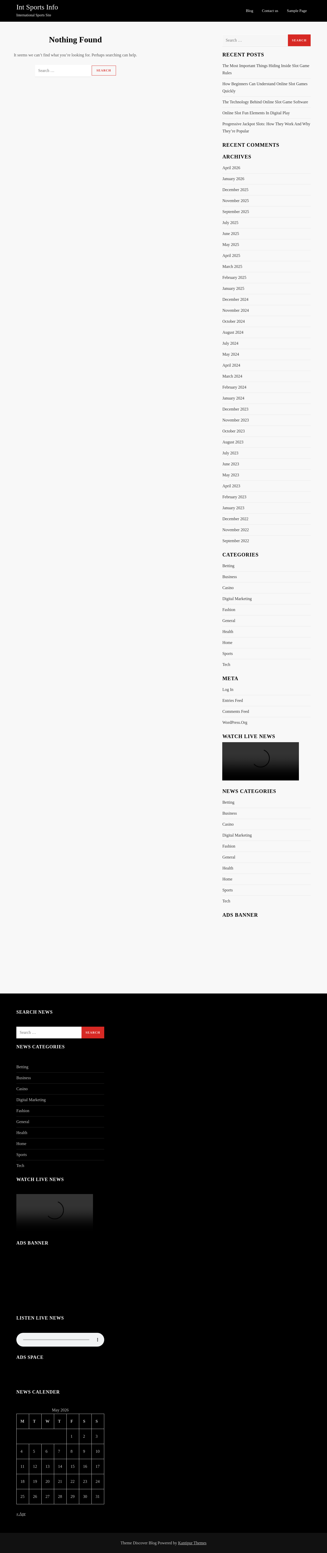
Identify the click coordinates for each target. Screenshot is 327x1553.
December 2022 (235, 519)
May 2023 (230, 475)
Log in (227, 689)
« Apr (21, 1514)
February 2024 (234, 387)
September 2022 (235, 541)
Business (229, 577)
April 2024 (231, 365)
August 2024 (232, 332)
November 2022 (235, 530)
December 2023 (235, 409)
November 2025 (235, 200)
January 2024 (233, 398)
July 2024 (230, 343)
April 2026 (231, 168)
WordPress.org (234, 722)
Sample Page (297, 11)
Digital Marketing (237, 599)
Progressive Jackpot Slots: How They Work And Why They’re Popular (266, 127)
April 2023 (231, 486)
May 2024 (230, 354)
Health (227, 631)
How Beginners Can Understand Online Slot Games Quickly (264, 87)
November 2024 (235, 310)
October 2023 (233, 431)
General (228, 620)
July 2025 (230, 222)
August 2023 (232, 442)
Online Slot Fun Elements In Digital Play (256, 113)
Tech (226, 664)
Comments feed (235, 711)
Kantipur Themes (192, 1543)
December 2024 (235, 299)
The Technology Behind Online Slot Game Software (265, 102)
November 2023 (235, 420)
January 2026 (233, 179)
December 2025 (235, 190)
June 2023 (230, 464)
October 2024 (233, 321)
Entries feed (232, 700)
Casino (227, 588)
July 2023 (230, 453)
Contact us (270, 11)
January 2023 (233, 508)
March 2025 (232, 266)
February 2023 (234, 497)
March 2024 (232, 376)
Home (227, 642)
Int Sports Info (37, 7)
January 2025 (233, 288)
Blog (249, 11)
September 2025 (235, 211)
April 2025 (231, 255)
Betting (228, 566)
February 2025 (234, 277)
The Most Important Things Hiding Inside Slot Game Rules (265, 69)
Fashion (228, 609)
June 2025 (230, 233)
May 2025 (230, 244)
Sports (227, 653)
